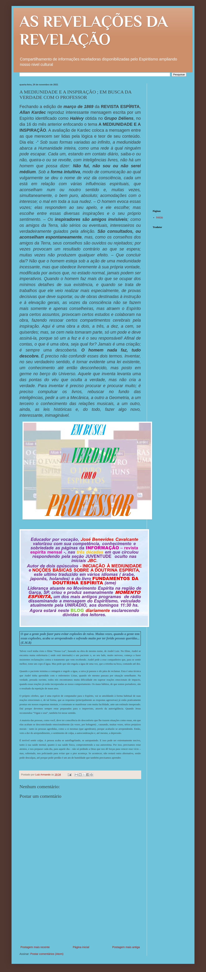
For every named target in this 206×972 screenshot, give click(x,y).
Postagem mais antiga (126, 947)
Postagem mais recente (35, 947)
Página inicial (81, 947)
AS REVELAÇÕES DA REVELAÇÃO (93, 30)
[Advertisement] (80, 915)
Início (159, 217)
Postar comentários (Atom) (46, 953)
